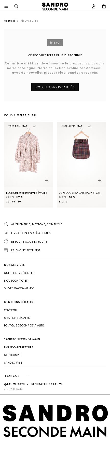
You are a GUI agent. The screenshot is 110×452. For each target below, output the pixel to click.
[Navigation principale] (6, 6)
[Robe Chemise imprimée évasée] (28, 165)
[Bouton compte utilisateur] (94, 6)
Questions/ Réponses (19, 273)
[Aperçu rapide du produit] (47, 181)
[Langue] (20, 376)
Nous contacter (16, 280)
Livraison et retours (18, 347)
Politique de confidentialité (24, 325)
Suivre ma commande (19, 288)
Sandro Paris (13, 362)
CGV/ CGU (10, 310)
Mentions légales (17, 317)
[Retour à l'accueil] (55, 6)
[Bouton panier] (104, 6)
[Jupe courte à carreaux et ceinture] (81, 165)
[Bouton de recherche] (16, 6)
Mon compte (12, 355)
